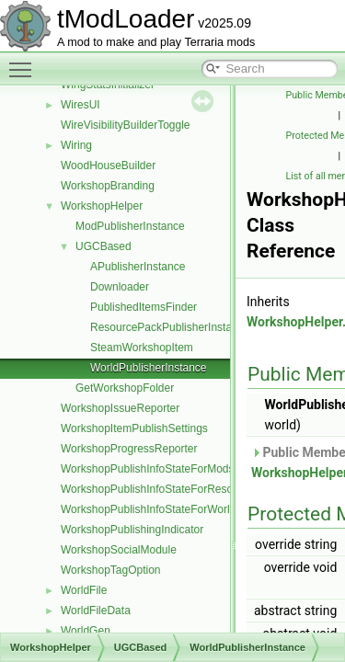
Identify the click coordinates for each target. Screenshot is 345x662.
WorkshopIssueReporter (120, 408)
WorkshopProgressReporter (129, 448)
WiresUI (80, 104)
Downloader (119, 286)
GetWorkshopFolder (124, 388)
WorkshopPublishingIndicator (132, 529)
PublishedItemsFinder (143, 307)
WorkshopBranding (108, 185)
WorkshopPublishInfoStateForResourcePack (170, 489)
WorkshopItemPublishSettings (134, 428)
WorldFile (84, 590)
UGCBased (103, 246)
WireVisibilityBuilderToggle (125, 125)
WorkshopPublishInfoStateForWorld (148, 509)
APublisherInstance (137, 266)
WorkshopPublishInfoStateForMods (148, 468)
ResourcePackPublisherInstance (169, 327)
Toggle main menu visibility (24, 61)
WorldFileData (96, 610)
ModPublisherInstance (130, 226)
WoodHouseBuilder (108, 165)
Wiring (76, 145)
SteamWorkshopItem (141, 347)
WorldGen (85, 630)
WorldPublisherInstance (148, 367)
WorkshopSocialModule (119, 549)
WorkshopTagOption (111, 570)
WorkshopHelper (102, 206)
